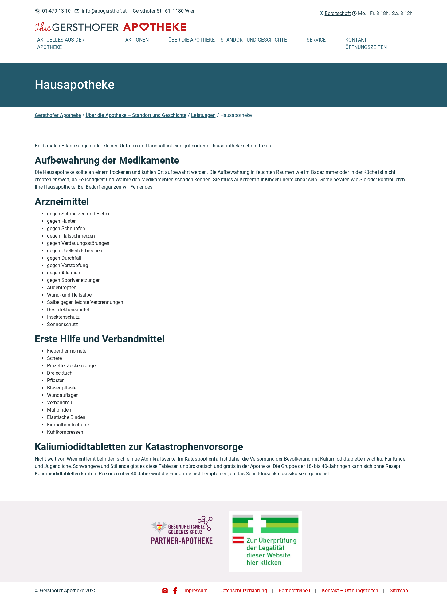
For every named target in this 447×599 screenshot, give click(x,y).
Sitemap (399, 590)
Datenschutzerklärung (243, 590)
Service (316, 40)
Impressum (195, 590)
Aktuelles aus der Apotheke (60, 43)
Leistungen (203, 115)
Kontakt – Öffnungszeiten (366, 43)
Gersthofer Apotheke (58, 115)
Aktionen (137, 40)
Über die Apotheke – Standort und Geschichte (227, 40)
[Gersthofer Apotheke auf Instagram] (165, 590)
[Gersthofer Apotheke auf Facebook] (175, 590)
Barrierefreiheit (294, 590)
